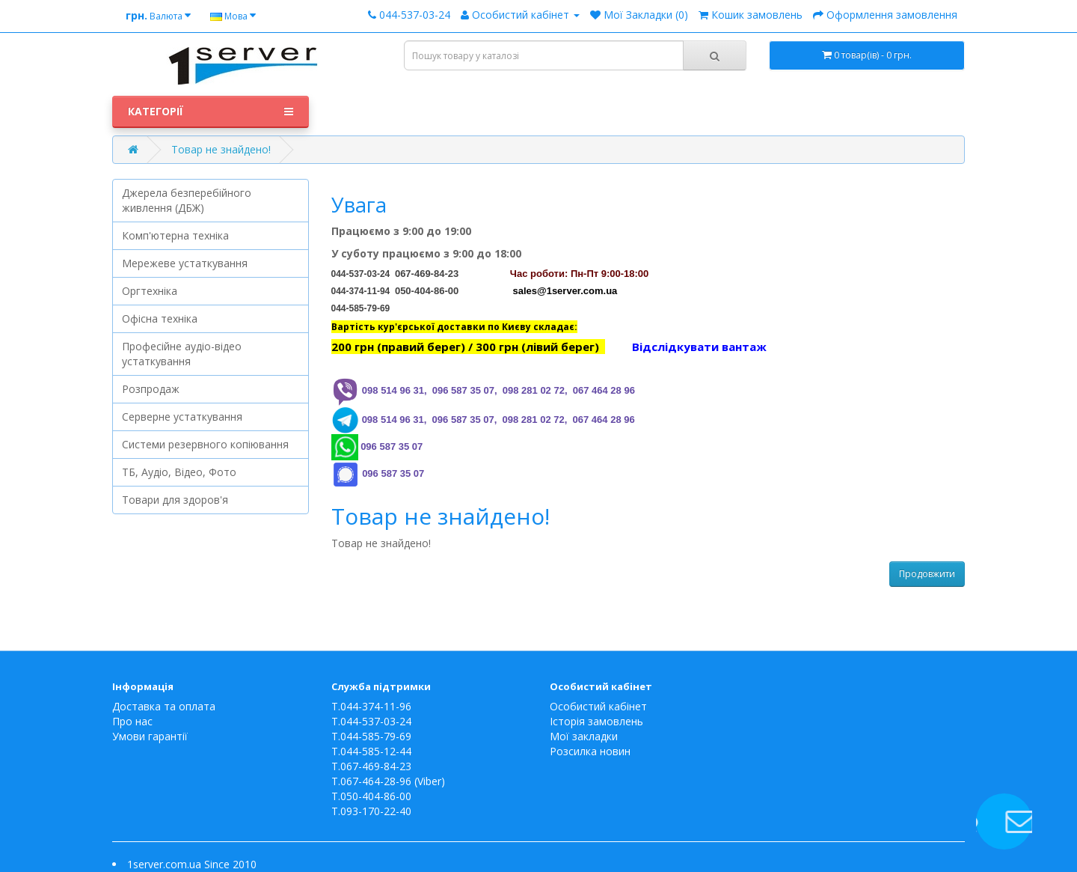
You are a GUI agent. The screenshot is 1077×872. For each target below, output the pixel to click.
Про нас (132, 721)
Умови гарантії (150, 736)
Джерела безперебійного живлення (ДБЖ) (186, 200)
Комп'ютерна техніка (175, 235)
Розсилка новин (590, 751)
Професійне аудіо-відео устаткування (182, 353)
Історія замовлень (596, 721)
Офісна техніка (159, 318)
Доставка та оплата (163, 706)
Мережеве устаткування (185, 263)
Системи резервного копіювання (205, 444)
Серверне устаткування (182, 416)
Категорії (210, 111)
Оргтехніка (149, 291)
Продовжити (927, 573)
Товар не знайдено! (221, 149)
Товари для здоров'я (175, 500)
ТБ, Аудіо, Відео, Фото (179, 472)
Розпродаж (151, 389)
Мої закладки (584, 736)
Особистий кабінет (598, 706)
